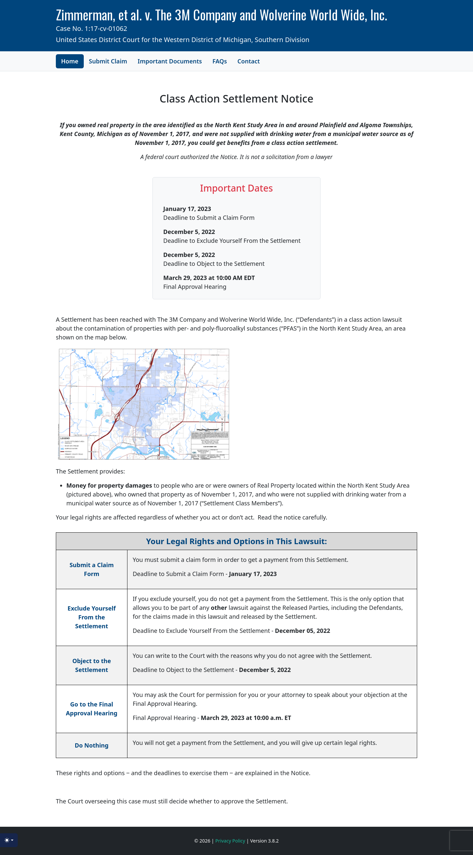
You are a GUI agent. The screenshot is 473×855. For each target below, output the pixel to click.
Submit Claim (108, 61)
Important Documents (170, 61)
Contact (248, 61)
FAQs (220, 61)
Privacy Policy (231, 841)
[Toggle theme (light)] (9, 840)
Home (70, 61)
